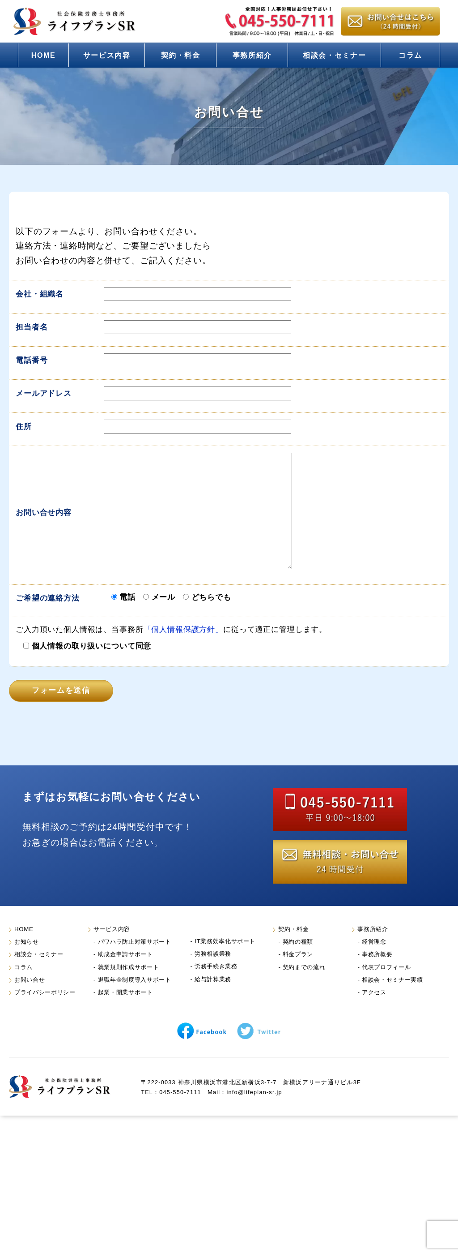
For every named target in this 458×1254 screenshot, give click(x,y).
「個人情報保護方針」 (183, 629)
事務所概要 (377, 954)
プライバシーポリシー (45, 992)
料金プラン (298, 954)
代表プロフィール (386, 967)
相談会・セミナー (334, 55)
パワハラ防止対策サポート (134, 941)
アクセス (374, 992)
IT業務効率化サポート (225, 941)
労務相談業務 (213, 953)
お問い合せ (29, 979)
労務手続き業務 (216, 966)
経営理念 (374, 941)
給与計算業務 (213, 979)
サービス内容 (107, 55)
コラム (410, 55)
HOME (43, 55)
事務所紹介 (252, 55)
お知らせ (26, 941)
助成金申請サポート (125, 954)
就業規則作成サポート (128, 967)
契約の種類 (298, 941)
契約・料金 (180, 55)
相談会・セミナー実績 (392, 979)
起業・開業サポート (125, 992)
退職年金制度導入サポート (134, 979)
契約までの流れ (304, 967)
